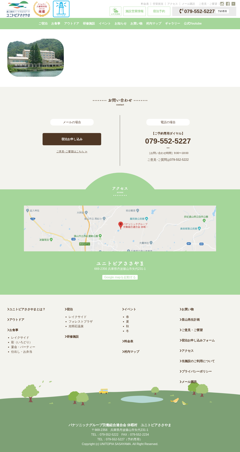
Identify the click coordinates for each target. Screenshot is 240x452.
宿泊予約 (159, 11)
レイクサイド (20, 337)
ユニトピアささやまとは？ (26, 309)
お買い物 (187, 309)
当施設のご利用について (197, 361)
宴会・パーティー (23, 347)
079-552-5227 (204, 11)
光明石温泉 (76, 326)
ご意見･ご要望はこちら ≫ (71, 151)
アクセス (172, 3)
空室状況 (158, 3)
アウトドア (16, 319)
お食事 (12, 330)
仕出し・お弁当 (21, 351)
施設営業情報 (134, 11)
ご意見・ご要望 (208, 3)
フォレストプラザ (81, 321)
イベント (129, 309)
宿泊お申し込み (72, 139)
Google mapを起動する (120, 277)
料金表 (145, 3)
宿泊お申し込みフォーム (197, 340)
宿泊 (69, 309)
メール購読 (188, 3)
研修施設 (72, 336)
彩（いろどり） (21, 342)
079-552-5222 (179, 159)
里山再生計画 (190, 319)
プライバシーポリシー (196, 371)
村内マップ (130, 351)
